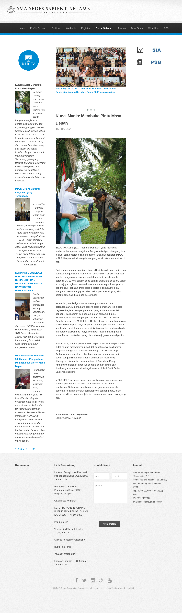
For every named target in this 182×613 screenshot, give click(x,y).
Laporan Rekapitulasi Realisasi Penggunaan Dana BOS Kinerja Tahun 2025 (71, 476)
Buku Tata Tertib (62, 546)
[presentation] (113, 513)
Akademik (70, 28)
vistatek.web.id (127, 588)
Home (22, 28)
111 (34, 449)
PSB (166, 28)
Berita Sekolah (104, 28)
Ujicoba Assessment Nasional (69, 539)
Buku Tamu (137, 28)
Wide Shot (153, 28)
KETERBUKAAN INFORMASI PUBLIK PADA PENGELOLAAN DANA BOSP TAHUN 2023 (71, 511)
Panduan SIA (61, 522)
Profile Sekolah (38, 28)
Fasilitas (55, 28)
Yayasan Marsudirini (65, 554)
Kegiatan (85, 28)
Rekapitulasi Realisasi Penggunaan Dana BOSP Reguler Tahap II (67, 490)
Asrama (122, 28)
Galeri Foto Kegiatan (65, 500)
